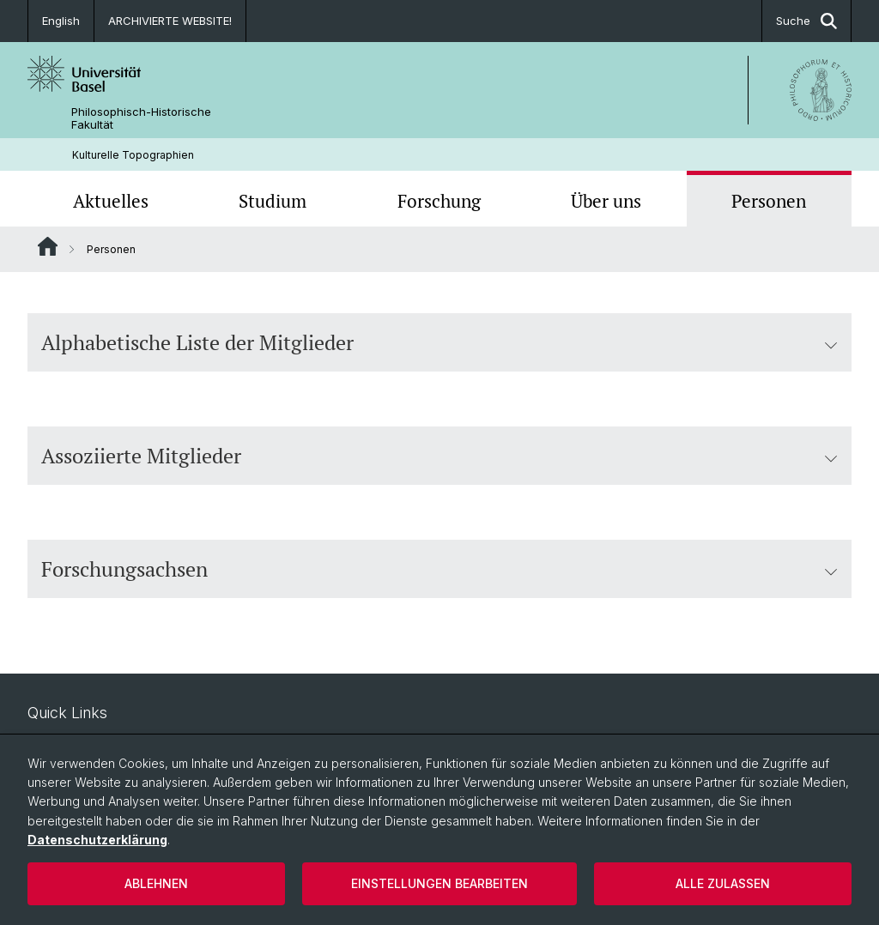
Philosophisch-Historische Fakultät (141, 118)
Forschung (439, 201)
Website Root (48, 246)
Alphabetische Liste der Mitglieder (439, 342)
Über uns (606, 201)
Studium (272, 201)
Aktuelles (111, 201)
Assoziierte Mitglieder (439, 456)
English (61, 20)
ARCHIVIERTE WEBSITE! (170, 20)
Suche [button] (806, 21)
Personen (768, 201)
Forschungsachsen (439, 569)
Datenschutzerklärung (97, 839)
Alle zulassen (723, 883)
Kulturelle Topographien (133, 154)
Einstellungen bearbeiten (439, 883)
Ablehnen (156, 883)
